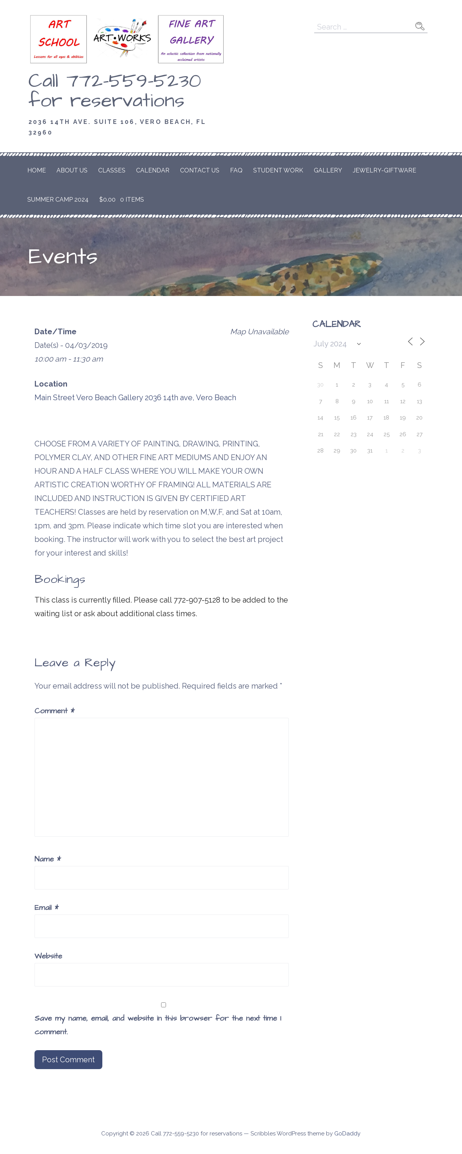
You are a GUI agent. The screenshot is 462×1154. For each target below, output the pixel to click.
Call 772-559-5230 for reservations (114, 90)
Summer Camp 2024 (58, 199)
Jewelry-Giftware (384, 170)
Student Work (278, 170)
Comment (54, 711)
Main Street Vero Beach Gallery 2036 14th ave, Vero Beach (135, 397)
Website (48, 956)
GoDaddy (347, 1133)
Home (36, 170)
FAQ (236, 170)
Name (47, 859)
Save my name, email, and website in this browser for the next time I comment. (157, 1025)
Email (46, 907)
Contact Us (199, 170)
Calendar (152, 170)
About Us (72, 170)
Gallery (328, 170)
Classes (111, 170)
